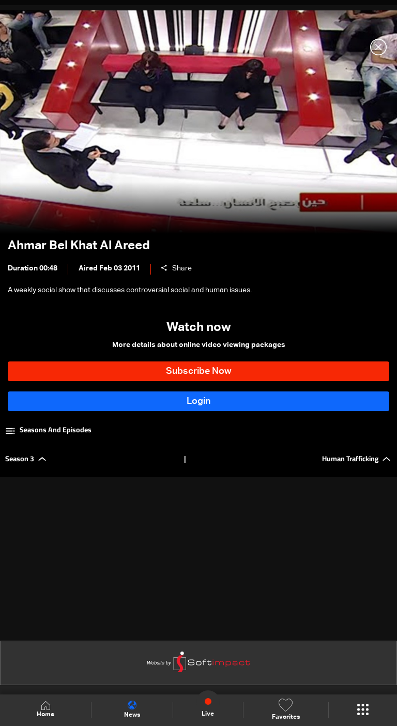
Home (45, 709)
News (132, 709)
